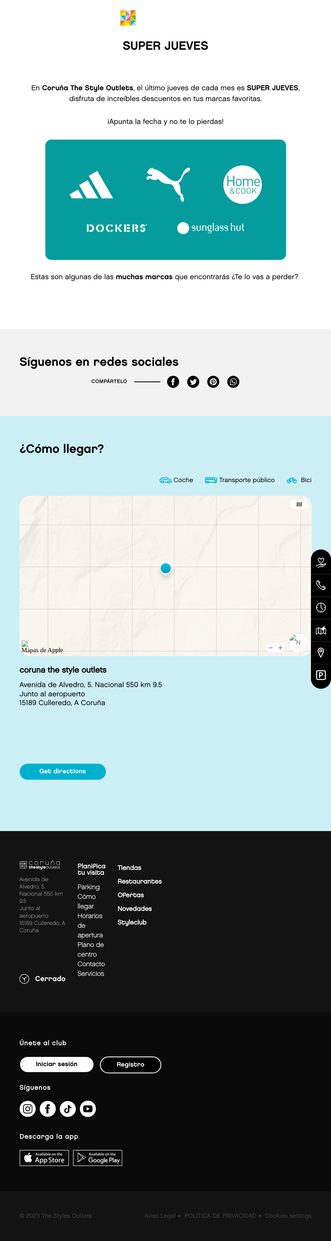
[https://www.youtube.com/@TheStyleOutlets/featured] (88, 1114)
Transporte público (247, 480)
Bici (306, 480)
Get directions (62, 772)
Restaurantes (140, 882)
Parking (88, 887)
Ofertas (131, 895)
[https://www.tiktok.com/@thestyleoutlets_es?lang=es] (68, 1114)
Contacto (91, 964)
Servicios (90, 974)
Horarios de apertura (90, 926)
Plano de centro (90, 950)
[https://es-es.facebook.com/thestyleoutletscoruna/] (48, 1114)
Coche (183, 480)
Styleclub (132, 923)
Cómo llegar (86, 902)
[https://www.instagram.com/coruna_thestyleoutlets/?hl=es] (28, 1114)
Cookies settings (288, 1216)
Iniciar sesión (56, 1064)
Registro (130, 1065)
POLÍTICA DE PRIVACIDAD (220, 1216)
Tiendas (129, 868)
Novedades (135, 909)
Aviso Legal (160, 1216)
